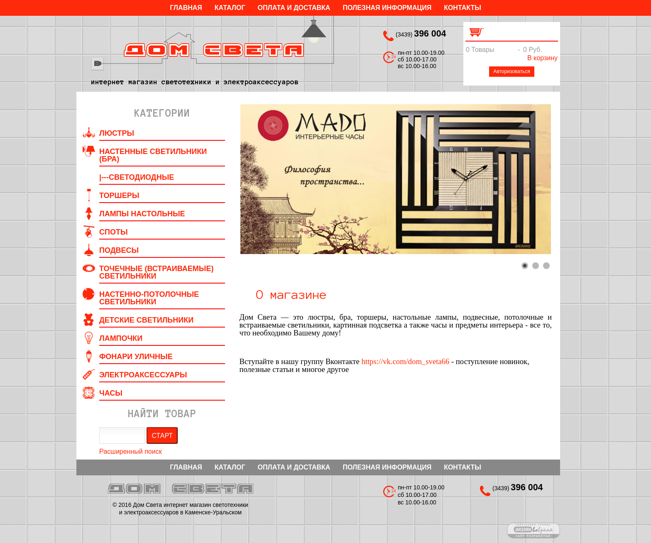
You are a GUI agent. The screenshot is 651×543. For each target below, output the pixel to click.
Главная (186, 7)
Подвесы (119, 250)
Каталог (230, 7)
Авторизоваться (511, 71)
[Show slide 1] (524, 265)
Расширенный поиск (130, 451)
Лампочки (120, 338)
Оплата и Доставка (294, 7)
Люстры (116, 133)
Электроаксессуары (143, 375)
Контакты (462, 7)
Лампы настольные (142, 214)
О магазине (291, 294)
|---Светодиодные (136, 177)
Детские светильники (146, 320)
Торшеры (119, 195)
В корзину (542, 57)
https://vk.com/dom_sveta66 (405, 361)
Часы (110, 393)
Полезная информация (387, 7)
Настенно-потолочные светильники (149, 298)
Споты (113, 232)
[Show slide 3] (546, 265)
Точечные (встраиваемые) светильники (156, 272)
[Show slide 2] (535, 265)
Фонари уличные (136, 356)
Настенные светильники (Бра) (153, 155)
